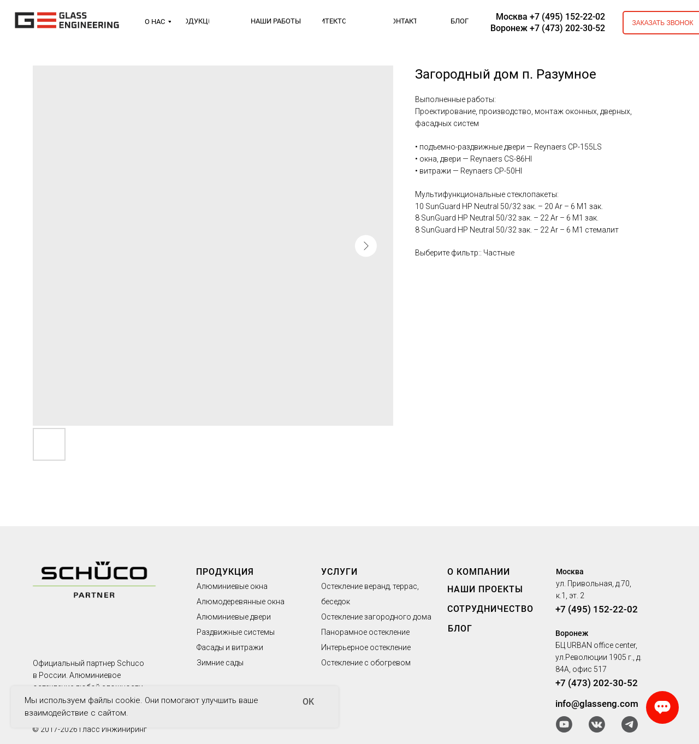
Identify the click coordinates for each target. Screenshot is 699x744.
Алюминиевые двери (234, 616)
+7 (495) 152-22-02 (596, 609)
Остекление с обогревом (366, 662)
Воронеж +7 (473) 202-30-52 (547, 28)
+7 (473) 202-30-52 (596, 682)
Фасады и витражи (230, 647)
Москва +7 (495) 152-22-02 (550, 16)
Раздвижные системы (236, 632)
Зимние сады (220, 662)
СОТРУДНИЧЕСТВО (490, 609)
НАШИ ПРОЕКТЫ (485, 589)
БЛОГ (460, 628)
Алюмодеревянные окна (241, 601)
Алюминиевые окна (232, 586)
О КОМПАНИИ (478, 572)
